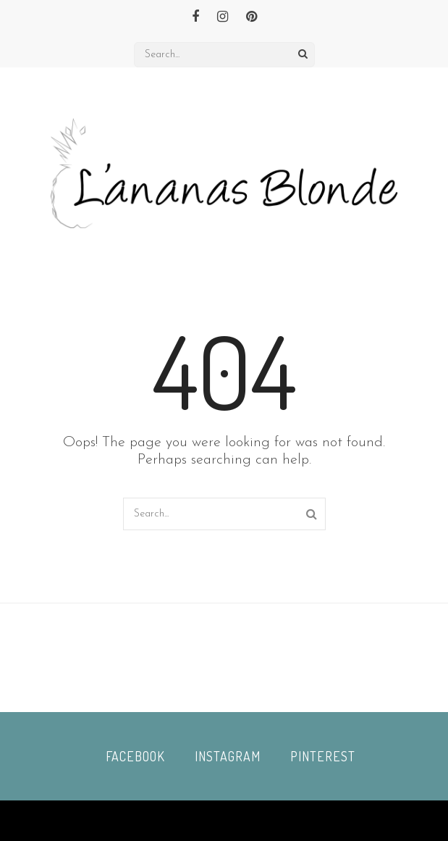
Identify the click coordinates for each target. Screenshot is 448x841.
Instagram (228, 756)
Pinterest (322, 756)
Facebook (135, 756)
